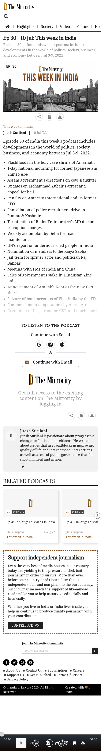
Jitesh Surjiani (14, 133)
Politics (82, 26)
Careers (78, 670)
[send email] (95, 651)
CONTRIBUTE (25, 625)
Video (65, 26)
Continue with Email (48, 362)
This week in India (18, 127)
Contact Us (34, 670)
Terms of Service (70, 675)
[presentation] (97, 515)
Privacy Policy (17, 679)
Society (47, 26)
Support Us (15, 675)
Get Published (40, 675)
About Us (13, 670)
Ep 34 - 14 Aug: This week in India (31, 522)
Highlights (25, 26)
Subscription (57, 670)
